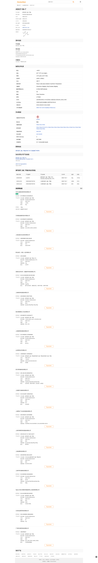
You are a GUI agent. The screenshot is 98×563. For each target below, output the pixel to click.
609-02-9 (24, 556)
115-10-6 (57, 554)
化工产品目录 (52, 559)
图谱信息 (18, 146)
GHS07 (38, 119)
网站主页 (19, 5)
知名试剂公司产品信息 (22, 154)
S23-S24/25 (39, 134)
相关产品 (18, 550)
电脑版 (48, 561)
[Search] (61, 2)
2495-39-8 (30, 556)
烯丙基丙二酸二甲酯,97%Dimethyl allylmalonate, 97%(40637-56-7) (24, 158)
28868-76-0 (63, 554)
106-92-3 (29, 554)
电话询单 (49, 211)
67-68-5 (52, 556)
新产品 (58, 559)
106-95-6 (76, 554)
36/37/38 (38, 131)
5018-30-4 (47, 556)
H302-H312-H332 (40, 124)
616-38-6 (17, 554)
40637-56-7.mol (25, 27)
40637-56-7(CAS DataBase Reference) (45, 107)
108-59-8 (23, 554)
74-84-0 (34, 554)
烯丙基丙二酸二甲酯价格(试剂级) (26, 170)
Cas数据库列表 (25, 5)
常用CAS (47, 559)
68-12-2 (35, 556)
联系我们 (44, 561)
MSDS (40, 559)
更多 (81, 188)
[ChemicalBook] (21, 2)
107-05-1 (70, 554)
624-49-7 (52, 554)
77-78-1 (41, 556)
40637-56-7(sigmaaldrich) (21, 164)
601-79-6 (40, 554)
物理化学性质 (20, 66)
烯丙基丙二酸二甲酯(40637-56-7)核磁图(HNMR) (28, 150)
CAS (43, 559)
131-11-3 (46, 554)
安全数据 (18, 112)
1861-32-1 (18, 556)
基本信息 (18, 40)
